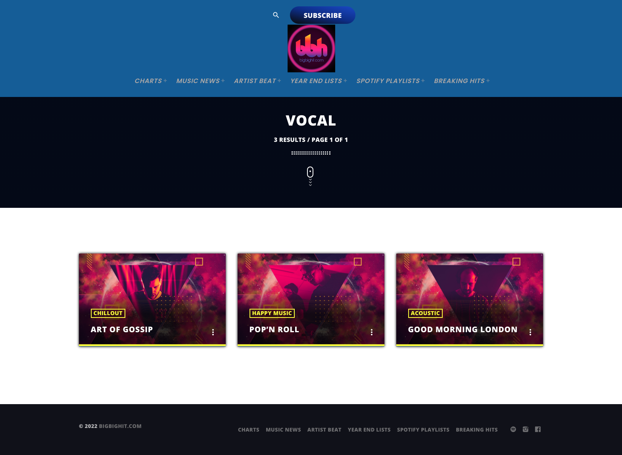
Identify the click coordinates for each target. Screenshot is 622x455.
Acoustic (425, 313)
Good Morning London (471, 329)
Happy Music (272, 313)
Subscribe (322, 15)
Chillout (108, 313)
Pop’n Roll (278, 329)
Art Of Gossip (127, 329)
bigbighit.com (120, 426)
